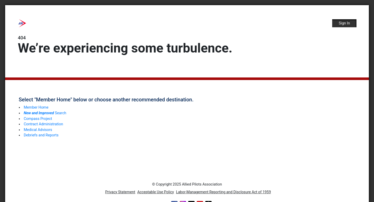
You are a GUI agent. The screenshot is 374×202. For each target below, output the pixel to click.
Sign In (344, 23)
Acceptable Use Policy (155, 192)
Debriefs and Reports (41, 135)
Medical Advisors (38, 130)
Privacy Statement (120, 192)
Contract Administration (43, 124)
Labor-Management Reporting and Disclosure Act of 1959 (223, 192)
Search (45, 113)
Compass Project (38, 119)
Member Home (36, 107)
